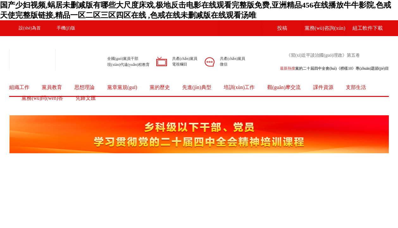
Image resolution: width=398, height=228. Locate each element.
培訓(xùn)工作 (239, 87)
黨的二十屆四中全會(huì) (316, 68)
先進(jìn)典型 (196, 87)
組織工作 (19, 87)
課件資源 (323, 87)
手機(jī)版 (66, 28)
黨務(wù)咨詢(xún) (325, 28)
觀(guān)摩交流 (284, 87)
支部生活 (356, 87)
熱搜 (291, 68)
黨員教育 (52, 87)
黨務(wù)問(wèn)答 (42, 98)
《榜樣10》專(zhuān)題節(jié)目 (363, 68)
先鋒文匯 (86, 98)
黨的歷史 (160, 87)
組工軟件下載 (367, 28)
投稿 (282, 28)
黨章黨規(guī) (122, 87)
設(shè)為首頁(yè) (30, 36)
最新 (284, 68)
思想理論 (84, 87)
